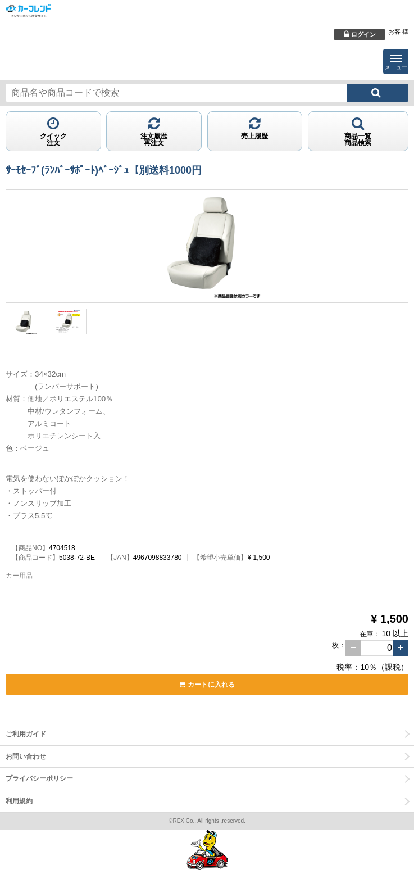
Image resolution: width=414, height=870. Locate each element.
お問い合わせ (26, 756)
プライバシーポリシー (39, 778)
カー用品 (19, 575)
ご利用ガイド (26, 734)
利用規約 (19, 801)
